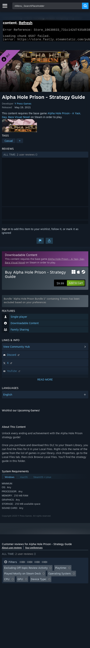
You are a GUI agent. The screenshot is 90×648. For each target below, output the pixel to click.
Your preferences (34, 549)
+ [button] (19, 143)
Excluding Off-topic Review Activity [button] (26, 570)
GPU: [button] (20, 581)
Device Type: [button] (39, 581)
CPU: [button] (7, 581)
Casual (9, 143)
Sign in (6, 231)
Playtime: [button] (61, 570)
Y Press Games (23, 105)
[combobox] (47, 6)
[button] (45, 157)
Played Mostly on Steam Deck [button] (22, 575)
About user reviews (12, 549)
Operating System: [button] (59, 575)
